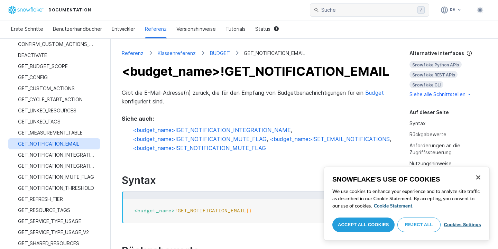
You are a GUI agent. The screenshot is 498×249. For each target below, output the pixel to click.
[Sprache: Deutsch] (451, 10)
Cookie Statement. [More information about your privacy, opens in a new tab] (394, 206)
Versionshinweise (196, 29)
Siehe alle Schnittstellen (440, 94)
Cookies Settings (462, 224)
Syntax (417, 123)
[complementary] (448, 74)
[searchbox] (368, 10)
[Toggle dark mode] (480, 10)
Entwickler (123, 29)
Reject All (419, 224)
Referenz (156, 29)
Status (267, 29)
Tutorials (235, 29)
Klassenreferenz (177, 53)
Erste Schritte (27, 29)
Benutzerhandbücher (77, 29)
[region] (407, 204)
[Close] (478, 177)
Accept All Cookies (363, 224)
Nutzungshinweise (430, 163)
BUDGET (220, 53)
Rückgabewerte (427, 134)
